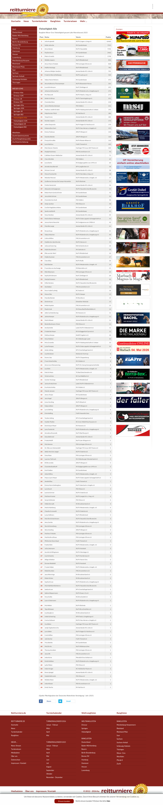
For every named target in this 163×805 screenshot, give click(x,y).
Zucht (119, 764)
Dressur (84, 725)
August (48, 767)
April (48, 732)
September (50, 770)
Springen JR (18, 111)
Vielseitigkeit (86, 732)
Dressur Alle (18, 92)
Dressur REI (18, 102)
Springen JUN (19, 108)
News (26, 21)
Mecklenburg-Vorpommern (126, 725)
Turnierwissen (70, 21)
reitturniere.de (18, 721)
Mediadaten (15, 753)
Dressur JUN (18, 96)
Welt (14, 29)
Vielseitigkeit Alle (20, 118)
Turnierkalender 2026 (56, 721)
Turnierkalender (39, 21)
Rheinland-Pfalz (18, 67)
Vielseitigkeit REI (20, 127)
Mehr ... (83, 21)
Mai (47, 735)
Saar (14, 70)
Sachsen (15, 73)
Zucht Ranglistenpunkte (21, 139)
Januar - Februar (52, 725)
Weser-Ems (17, 88)
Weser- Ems (121, 753)
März (48, 728)
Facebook (47, 701)
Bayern (15, 38)
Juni (47, 760)
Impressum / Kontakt (18, 763)
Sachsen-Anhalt (18, 76)
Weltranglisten (89, 713)
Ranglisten (55, 21)
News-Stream (16, 746)
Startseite (15, 21)
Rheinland (16, 64)
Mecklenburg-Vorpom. (21, 60)
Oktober (49, 774)
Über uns (14, 756)
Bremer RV (16, 45)
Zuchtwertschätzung (20, 142)
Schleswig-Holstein (19, 79)
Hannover (16, 51)
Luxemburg (16, 57)
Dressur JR (18, 99)
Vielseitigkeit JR (20, 124)
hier (108, 801)
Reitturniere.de (18, 713)
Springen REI (18, 114)
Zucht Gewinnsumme (20, 136)
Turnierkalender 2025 (56, 742)
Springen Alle (19, 105)
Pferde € (120, 760)
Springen (85, 728)
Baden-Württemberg (20, 35)
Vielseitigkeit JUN (20, 121)
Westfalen (16, 132)
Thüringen (16, 82)
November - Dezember (54, 777)
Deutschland (17, 32)
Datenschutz (15, 760)
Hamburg (16, 48)
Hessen (15, 54)
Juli (47, 763)
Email (66, 701)
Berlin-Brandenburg (20, 42)
